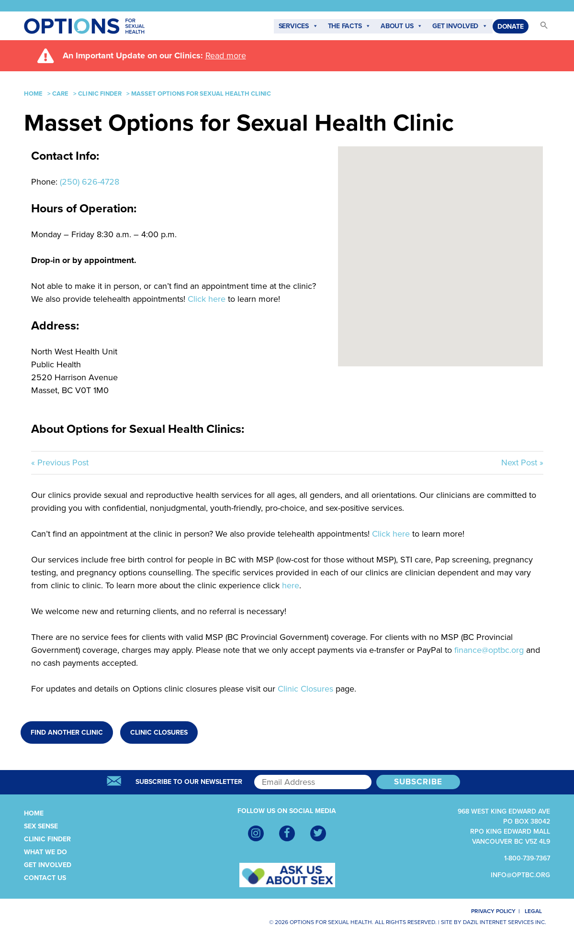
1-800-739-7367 (527, 858)
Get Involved (460, 26)
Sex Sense (41, 826)
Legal (537, 911)
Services (298, 26)
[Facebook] (287, 833)
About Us (402, 26)
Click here (206, 299)
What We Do (45, 852)
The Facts (349, 26)
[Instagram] (256, 833)
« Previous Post (60, 462)
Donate (510, 26)
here (290, 585)
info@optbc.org (520, 875)
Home (33, 94)
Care (60, 94)
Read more (225, 55)
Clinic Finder (100, 94)
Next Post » (522, 462)
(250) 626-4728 (89, 181)
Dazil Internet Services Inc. (504, 922)
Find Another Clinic (67, 732)
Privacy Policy (487, 911)
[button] (540, 28)
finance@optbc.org (490, 650)
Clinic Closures (305, 688)
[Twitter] (318, 833)
